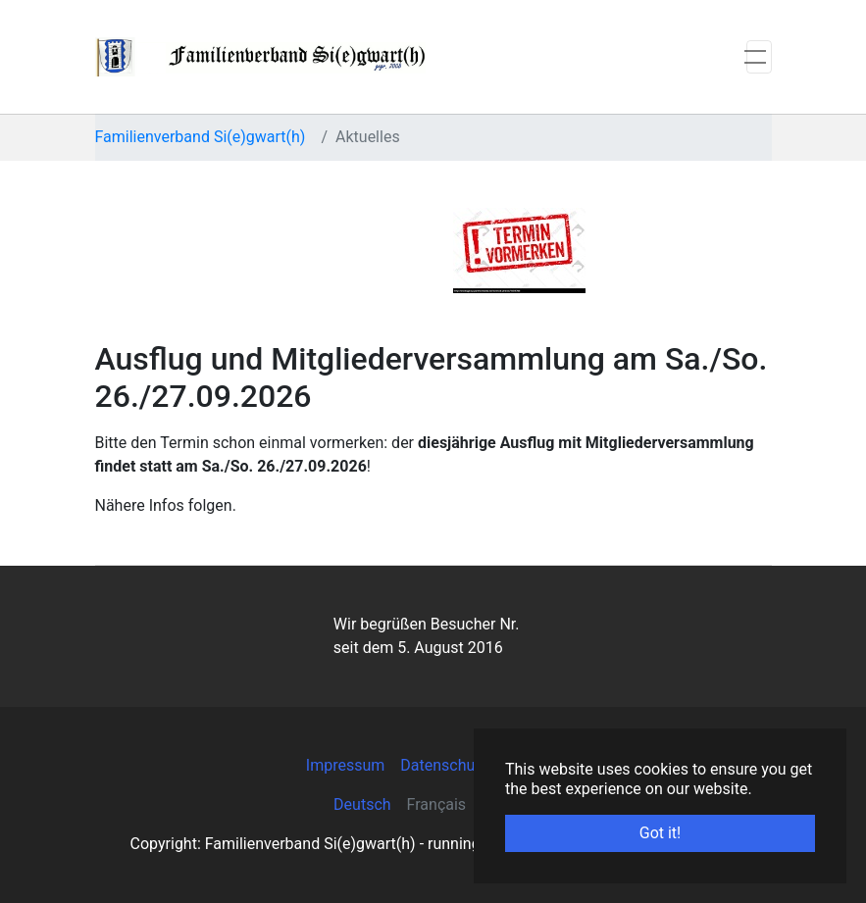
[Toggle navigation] (759, 57)
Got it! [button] (660, 833)
